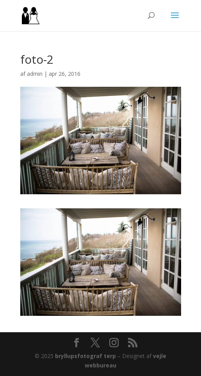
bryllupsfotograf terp (85, 356)
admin (35, 73)
